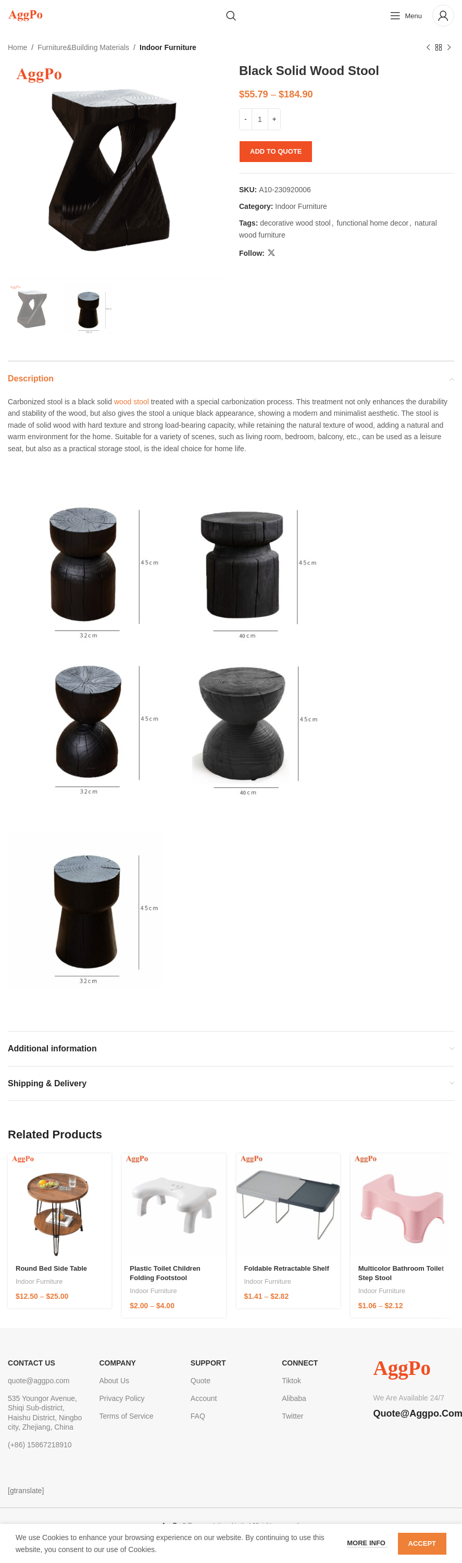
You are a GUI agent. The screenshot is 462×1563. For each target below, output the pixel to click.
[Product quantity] (260, 119)
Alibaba (294, 1398)
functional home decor (372, 223)
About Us (114, 1380)
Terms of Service (126, 1416)
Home (17, 47)
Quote (200, 1380)
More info (367, 1543)
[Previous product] (428, 47)
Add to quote (276, 151)
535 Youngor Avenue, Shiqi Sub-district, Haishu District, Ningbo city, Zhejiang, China (45, 1412)
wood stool (131, 402)
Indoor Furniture (168, 47)
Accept (422, 1543)
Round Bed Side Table (51, 1268)
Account (204, 1398)
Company (117, 1363)
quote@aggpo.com (39, 1380)
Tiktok (291, 1380)
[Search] (231, 15)
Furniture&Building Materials (83, 47)
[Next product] (449, 47)
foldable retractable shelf (286, 1268)
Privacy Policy (121, 1398)
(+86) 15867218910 (40, 1445)
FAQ (198, 1416)
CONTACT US (31, 1363)
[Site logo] (25, 15)
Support (208, 1363)
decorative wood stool (295, 223)
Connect (300, 1363)
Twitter (292, 1416)
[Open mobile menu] (406, 15)
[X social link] (271, 253)
